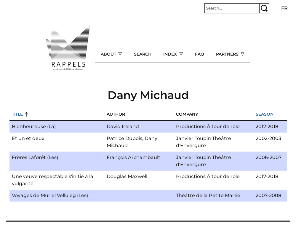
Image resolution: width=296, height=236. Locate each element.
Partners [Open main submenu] (228, 54)
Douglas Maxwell (127, 176)
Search (142, 54)
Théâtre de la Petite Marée (208, 195)
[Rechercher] (232, 8)
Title (17, 114)
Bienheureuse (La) (34, 126)
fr (284, 8)
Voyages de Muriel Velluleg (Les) (50, 195)
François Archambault (133, 157)
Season (264, 114)
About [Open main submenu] (109, 54)
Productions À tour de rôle (208, 126)
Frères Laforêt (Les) (35, 157)
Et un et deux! (29, 138)
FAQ (199, 54)
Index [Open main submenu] (170, 54)
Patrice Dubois (124, 138)
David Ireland (123, 126)
